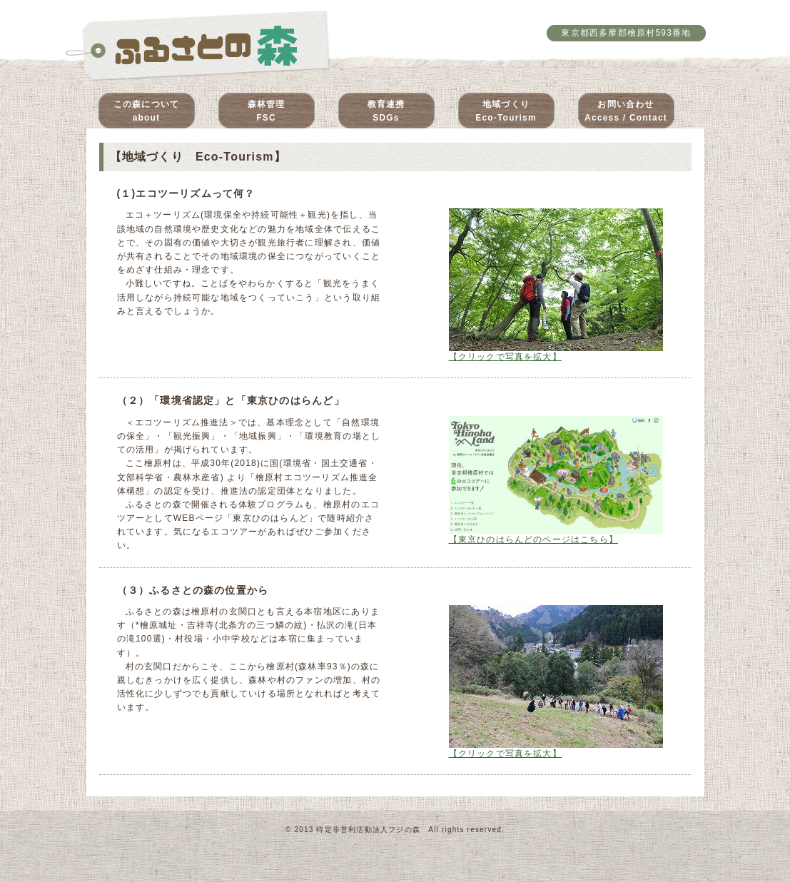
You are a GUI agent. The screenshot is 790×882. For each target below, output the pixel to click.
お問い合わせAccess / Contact (625, 111)
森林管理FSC (266, 111)
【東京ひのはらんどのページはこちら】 (556, 535)
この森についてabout (146, 111)
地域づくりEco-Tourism (506, 111)
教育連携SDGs (386, 111)
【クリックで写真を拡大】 (556, 352)
